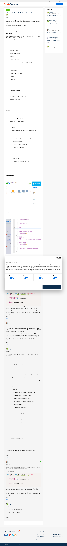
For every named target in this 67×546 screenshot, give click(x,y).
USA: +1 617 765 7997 (42, 534)
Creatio (43, 1)
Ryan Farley (10, 323)
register (11, 523)
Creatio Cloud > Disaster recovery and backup (56, 40)
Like (22, 322)
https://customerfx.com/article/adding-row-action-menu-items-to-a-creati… (24, 339)
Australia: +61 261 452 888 (42, 539)
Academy (48, 1)
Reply (7, 318)
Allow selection (33, 287)
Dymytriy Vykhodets (53, 37)
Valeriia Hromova (53, 20)
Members (51, 4)
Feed (47, 4)
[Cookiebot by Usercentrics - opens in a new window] (55, 258)
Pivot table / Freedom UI (52, 23)
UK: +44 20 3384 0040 (42, 536)
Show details (56, 282)
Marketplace (53, 1)
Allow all (52, 287)
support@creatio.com (58, 536)
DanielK (51, 12)
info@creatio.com (58, 534)
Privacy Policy (22, 544)
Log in (62, 1)
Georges (10, 14)
